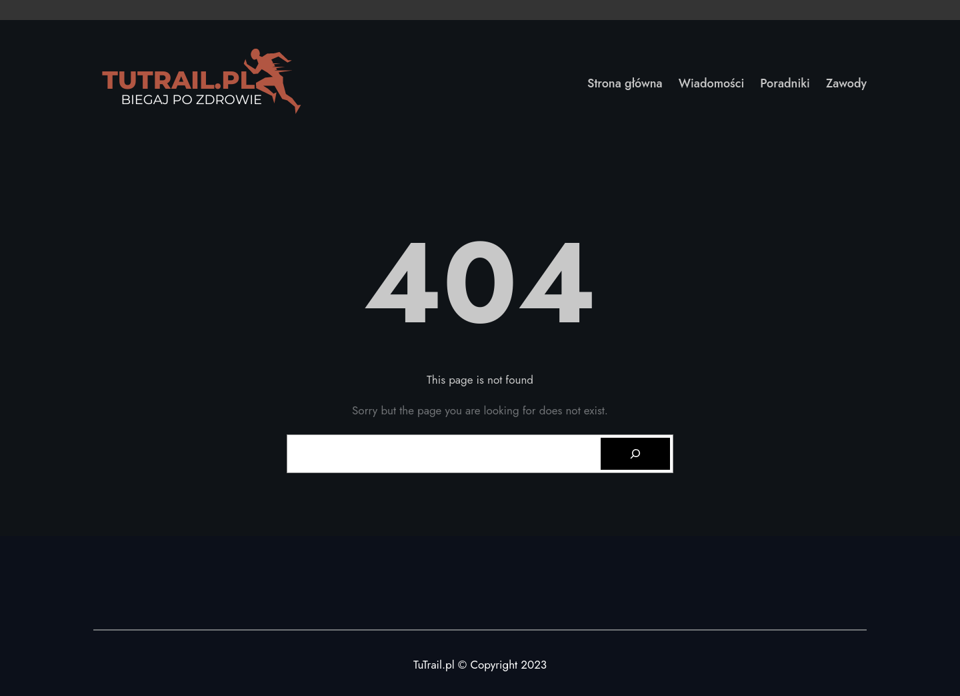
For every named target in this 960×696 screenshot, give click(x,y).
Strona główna (625, 83)
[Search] (635, 454)
